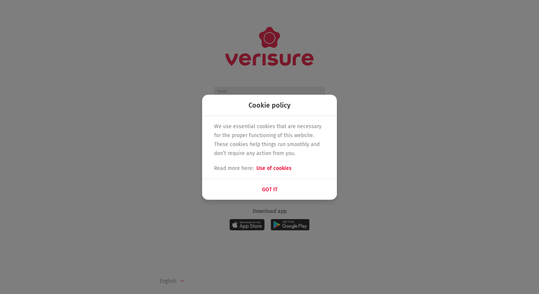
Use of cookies (274, 168)
